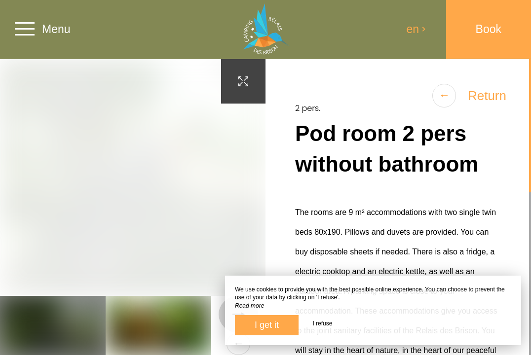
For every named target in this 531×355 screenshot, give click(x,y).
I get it (267, 325)
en (416, 29)
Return (469, 95)
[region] (398, 207)
